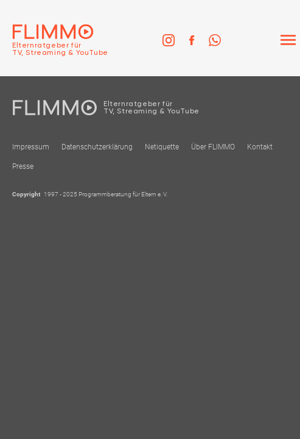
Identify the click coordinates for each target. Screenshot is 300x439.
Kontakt (260, 147)
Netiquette (162, 147)
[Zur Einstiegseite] (54, 40)
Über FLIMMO (213, 147)
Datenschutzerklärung (97, 147)
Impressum (30, 147)
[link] (168, 40)
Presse (22, 166)
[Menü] (288, 40)
